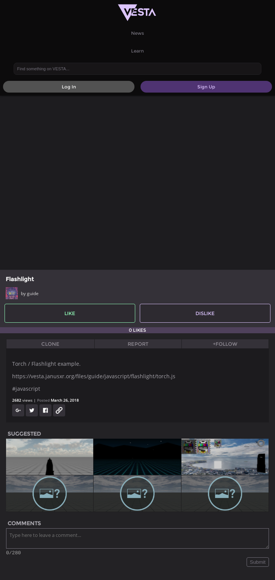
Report (138, 344)
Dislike (205, 313)
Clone (50, 344)
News (137, 33)
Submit (258, 563)
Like (69, 313)
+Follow (225, 344)
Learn (137, 51)
